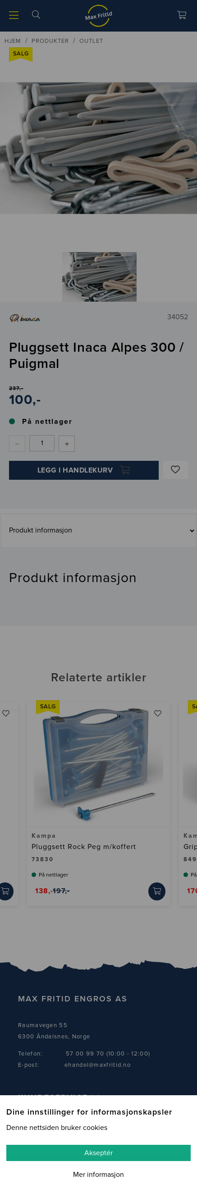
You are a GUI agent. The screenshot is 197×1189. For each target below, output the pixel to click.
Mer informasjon (98, 1174)
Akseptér (98, 1152)
